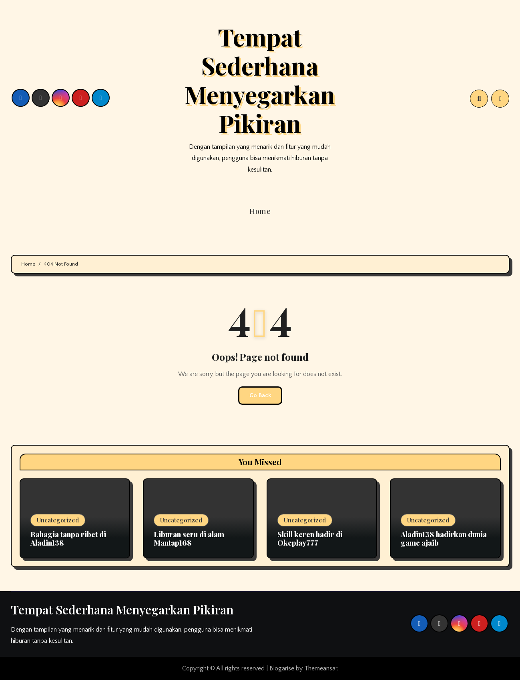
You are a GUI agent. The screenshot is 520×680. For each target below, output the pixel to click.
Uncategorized (58, 520)
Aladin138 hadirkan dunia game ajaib (444, 539)
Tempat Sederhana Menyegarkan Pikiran (260, 79)
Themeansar (320, 668)
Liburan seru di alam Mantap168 (189, 539)
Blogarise (281, 668)
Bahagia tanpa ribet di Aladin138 (68, 539)
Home (260, 211)
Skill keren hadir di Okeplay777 (310, 539)
